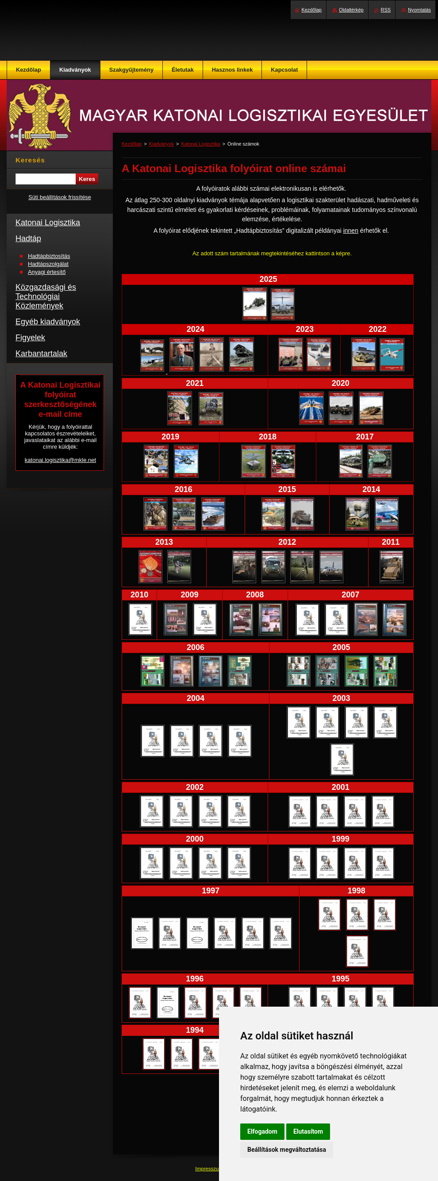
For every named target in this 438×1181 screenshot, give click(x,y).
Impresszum (209, 1168)
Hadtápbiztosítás (49, 256)
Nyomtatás (419, 9)
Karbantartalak (41, 353)
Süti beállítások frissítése (59, 197)
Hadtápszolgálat (48, 264)
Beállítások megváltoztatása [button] (286, 1149)
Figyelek (30, 337)
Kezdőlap (132, 143)
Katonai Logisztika (200, 143)
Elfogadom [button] (262, 1131)
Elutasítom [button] (308, 1131)
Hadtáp (28, 238)
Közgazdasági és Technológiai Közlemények (45, 296)
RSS (386, 9)
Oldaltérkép (351, 9)
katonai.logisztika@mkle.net (60, 460)
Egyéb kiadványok (47, 321)
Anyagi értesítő (46, 272)
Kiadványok (161, 143)
